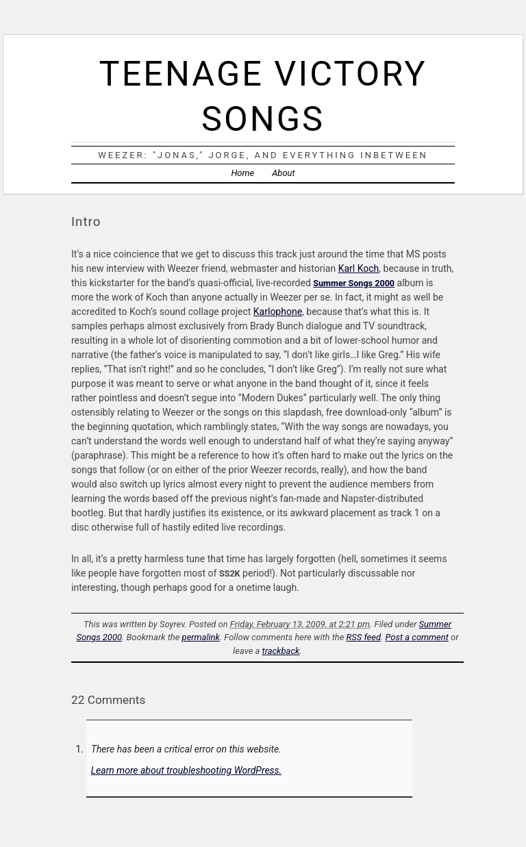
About (283, 173)
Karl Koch (358, 268)
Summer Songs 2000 (353, 283)
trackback (281, 651)
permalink (201, 637)
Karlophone (277, 311)
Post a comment (417, 637)
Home (242, 173)
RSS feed (364, 637)
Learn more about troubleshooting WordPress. (186, 770)
